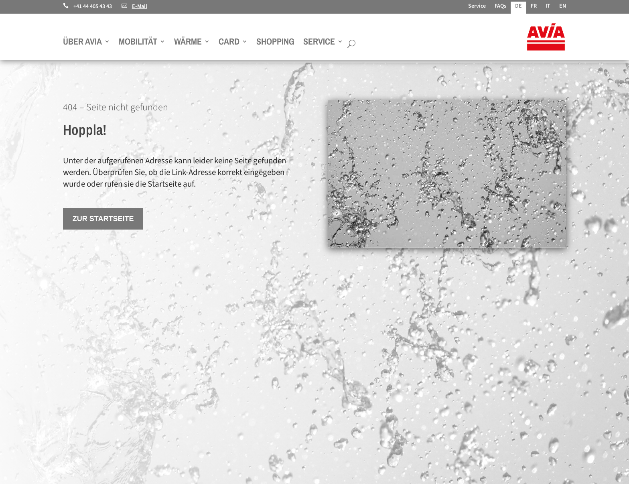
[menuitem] (518, 7)
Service (477, 6)
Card (229, 43)
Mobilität (138, 43)
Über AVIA (82, 43)
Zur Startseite (103, 219)
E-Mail (134, 6)
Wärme (188, 43)
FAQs (500, 6)
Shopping (275, 43)
